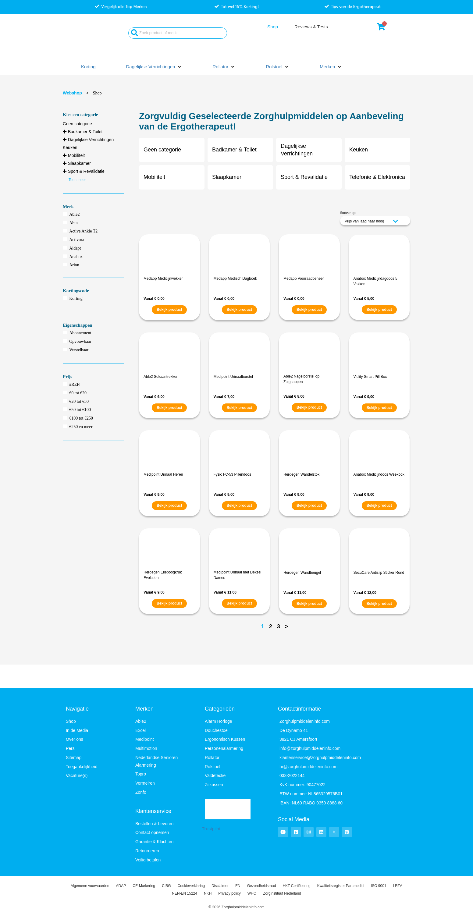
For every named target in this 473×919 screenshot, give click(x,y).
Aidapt (75, 248)
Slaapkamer (79, 163)
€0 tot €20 (78, 393)
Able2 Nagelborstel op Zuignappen (301, 379)
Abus (73, 223)
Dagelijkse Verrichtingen (91, 139)
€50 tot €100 (80, 409)
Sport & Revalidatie (86, 171)
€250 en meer (80, 426)
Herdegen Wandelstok (301, 474)
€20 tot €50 (79, 401)
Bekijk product (169, 309)
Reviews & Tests (311, 26)
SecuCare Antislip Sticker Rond (379, 572)
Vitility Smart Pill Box (370, 376)
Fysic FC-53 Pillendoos (232, 474)
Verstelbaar (78, 350)
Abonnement (80, 333)
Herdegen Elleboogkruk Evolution (163, 575)
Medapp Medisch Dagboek (235, 278)
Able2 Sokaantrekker (160, 376)
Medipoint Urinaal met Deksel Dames (237, 575)
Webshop (72, 92)
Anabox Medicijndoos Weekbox (379, 474)
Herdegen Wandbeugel (302, 572)
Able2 (74, 214)
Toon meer (77, 180)
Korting (76, 298)
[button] (154, 67)
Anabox (76, 256)
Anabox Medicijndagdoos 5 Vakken (375, 281)
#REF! (74, 384)
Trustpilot (211, 828)
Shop (272, 26)
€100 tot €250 (81, 418)
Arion (74, 265)
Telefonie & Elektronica (377, 177)
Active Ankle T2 (83, 231)
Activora (76, 239)
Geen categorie (77, 123)
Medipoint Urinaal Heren (163, 474)
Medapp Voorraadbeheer (303, 278)
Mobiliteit (76, 155)
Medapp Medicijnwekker (163, 278)
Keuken (70, 147)
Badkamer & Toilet (85, 131)
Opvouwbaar (80, 341)
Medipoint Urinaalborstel (233, 376)
